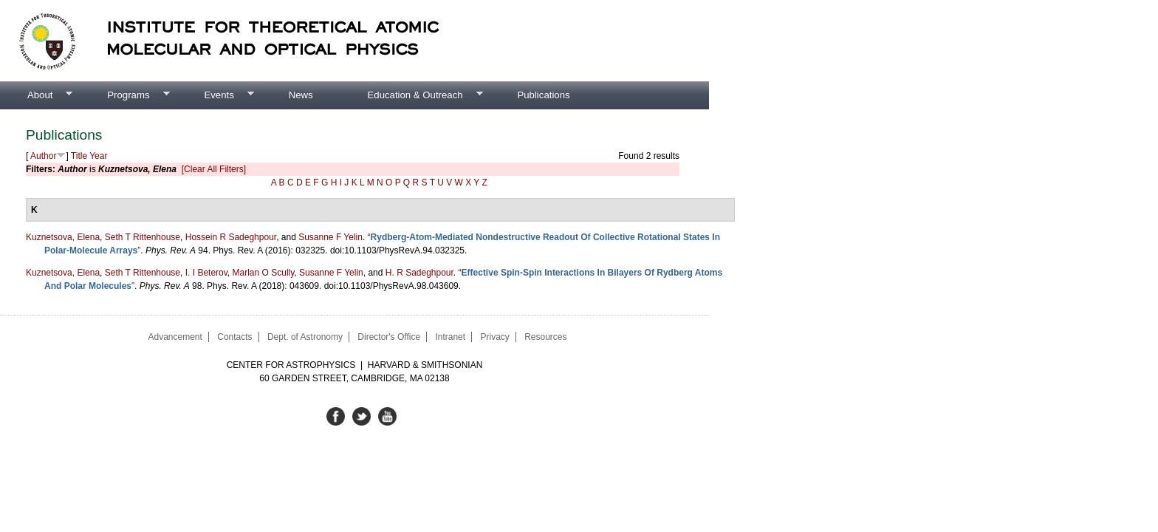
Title (79, 156)
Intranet (450, 337)
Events (215, 95)
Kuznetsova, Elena (63, 237)
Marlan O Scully (264, 272)
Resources (545, 337)
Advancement (175, 337)
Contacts (234, 337)
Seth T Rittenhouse (142, 237)
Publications (543, 94)
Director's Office (388, 337)
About (36, 95)
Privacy (494, 337)
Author (43, 156)
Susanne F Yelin (330, 237)
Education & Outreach (411, 95)
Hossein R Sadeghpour (230, 237)
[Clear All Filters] (214, 169)
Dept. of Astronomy (305, 337)
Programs (124, 95)
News (301, 94)
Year (98, 156)
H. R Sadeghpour (419, 272)
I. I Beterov (206, 272)
